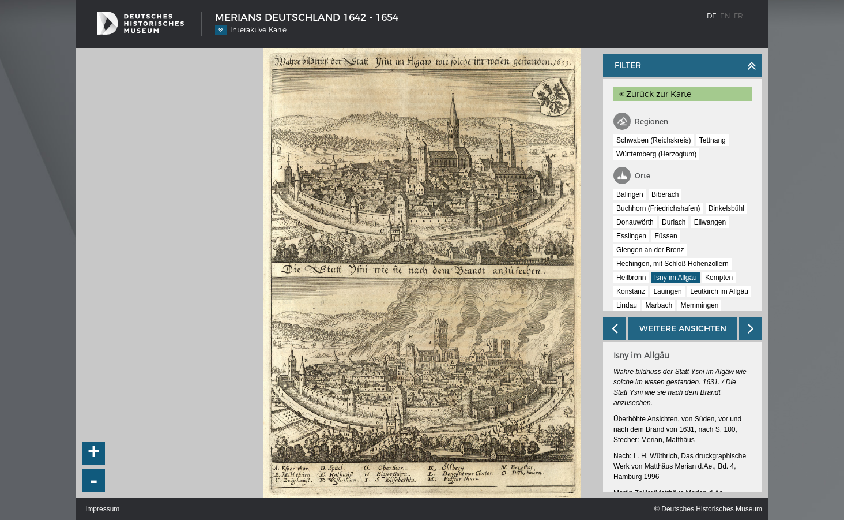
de (712, 16)
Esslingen (631, 236)
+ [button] (94, 453)
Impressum (102, 509)
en (725, 16)
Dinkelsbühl (726, 208)
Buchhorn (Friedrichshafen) (658, 208)
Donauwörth (635, 222)
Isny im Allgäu (675, 278)
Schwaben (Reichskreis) (653, 140)
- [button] (94, 480)
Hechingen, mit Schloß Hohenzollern (672, 264)
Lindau (626, 305)
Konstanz (630, 291)
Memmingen (699, 305)
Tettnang (712, 140)
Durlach (673, 222)
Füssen (665, 236)
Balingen (629, 194)
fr (738, 16)
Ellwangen (710, 222)
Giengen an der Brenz (650, 250)
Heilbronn (631, 278)
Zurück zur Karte (655, 94)
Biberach (665, 194)
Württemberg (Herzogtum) (656, 154)
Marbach (658, 305)
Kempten (719, 278)
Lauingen (667, 291)
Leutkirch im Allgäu (719, 291)
